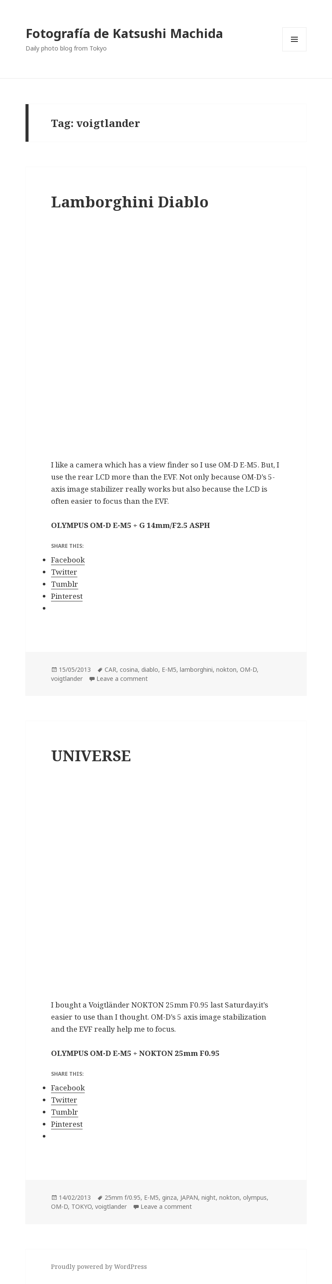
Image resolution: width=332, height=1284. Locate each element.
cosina (129, 669)
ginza (169, 1197)
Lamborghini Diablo (130, 201)
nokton (226, 669)
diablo (149, 669)
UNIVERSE (91, 755)
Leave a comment (122, 678)
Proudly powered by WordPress (99, 1266)
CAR (110, 669)
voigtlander (67, 678)
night (208, 1197)
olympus (255, 1197)
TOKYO (81, 1206)
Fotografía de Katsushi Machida (124, 33)
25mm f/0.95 (122, 1197)
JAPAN (189, 1197)
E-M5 (169, 669)
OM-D (248, 669)
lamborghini (196, 669)
